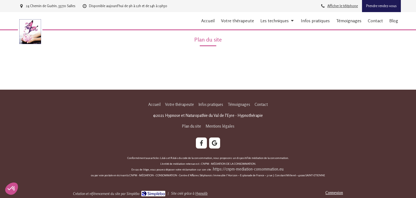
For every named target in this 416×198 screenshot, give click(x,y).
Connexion (334, 192)
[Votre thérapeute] (237, 21)
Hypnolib (201, 193)
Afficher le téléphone (342, 6)
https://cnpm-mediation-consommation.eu (248, 169)
